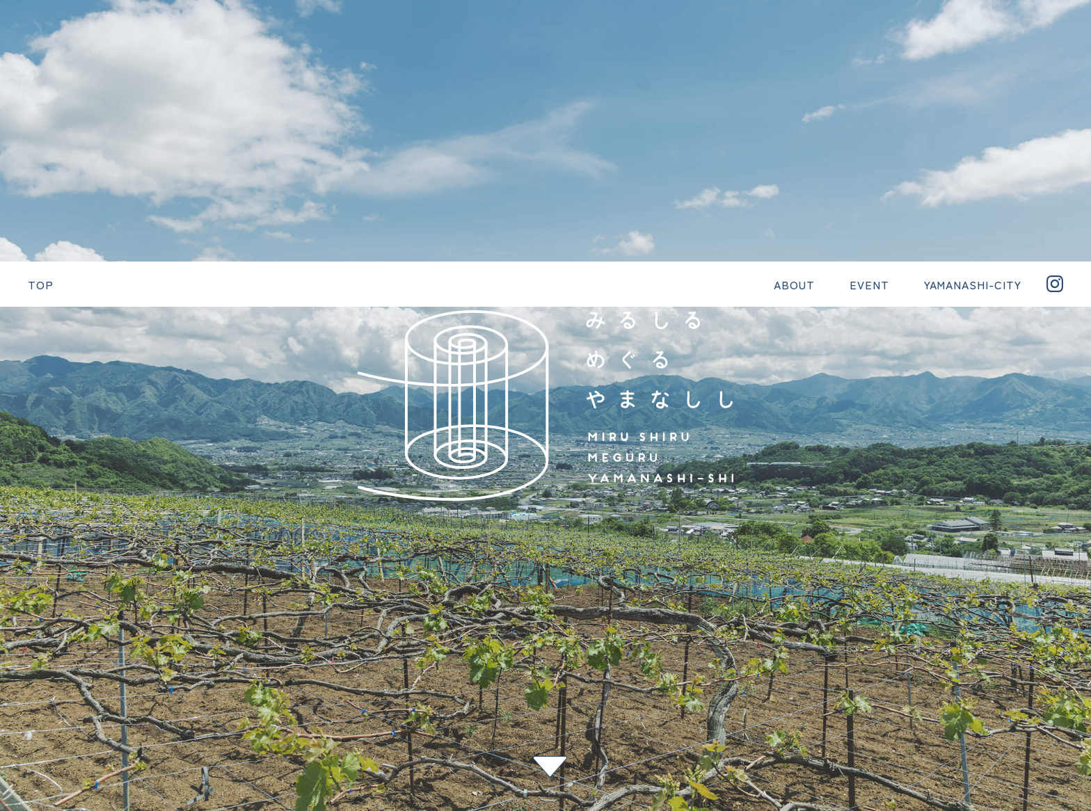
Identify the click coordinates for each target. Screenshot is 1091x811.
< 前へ (17, 545)
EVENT (505, 660)
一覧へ (17, 567)
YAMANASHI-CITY (597, 660)
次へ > (17, 589)
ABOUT (439, 660)
